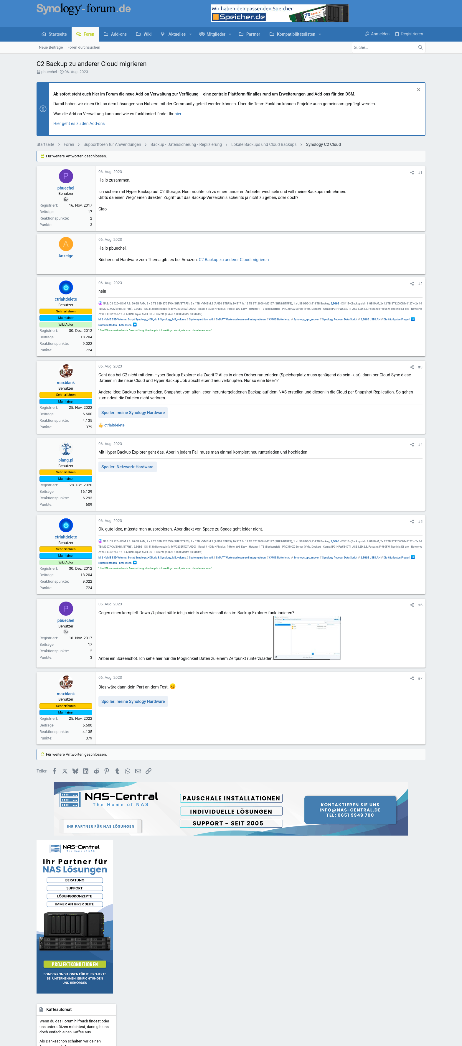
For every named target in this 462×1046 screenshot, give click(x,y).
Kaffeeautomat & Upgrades (192, 945)
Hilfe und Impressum (379, 983)
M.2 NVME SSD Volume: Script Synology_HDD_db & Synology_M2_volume (142, 325)
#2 (335, 283)
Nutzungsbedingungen (264, 983)
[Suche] (388, 47)
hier (178, 113)
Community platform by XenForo (88, 998)
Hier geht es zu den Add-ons (79, 123)
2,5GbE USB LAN (135, 330)
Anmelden (310, 911)
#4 (335, 450)
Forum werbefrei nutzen (189, 956)
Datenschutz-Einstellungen (335, 983)
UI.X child (59, 983)
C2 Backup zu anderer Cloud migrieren (234, 259)
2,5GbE (102, 308)
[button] (190, 34)
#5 (335, 527)
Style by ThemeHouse (161, 998)
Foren (174, 922)
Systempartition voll (201, 325)
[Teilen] (327, 172)
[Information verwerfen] (417, 90)
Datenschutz (297, 983)
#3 (335, 367)
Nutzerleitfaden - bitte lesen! (197, 330)
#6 (335, 611)
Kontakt (175, 933)
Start (173, 911)
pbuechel (49, 72)
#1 (335, 172)
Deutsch (84, 983)
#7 (335, 690)
